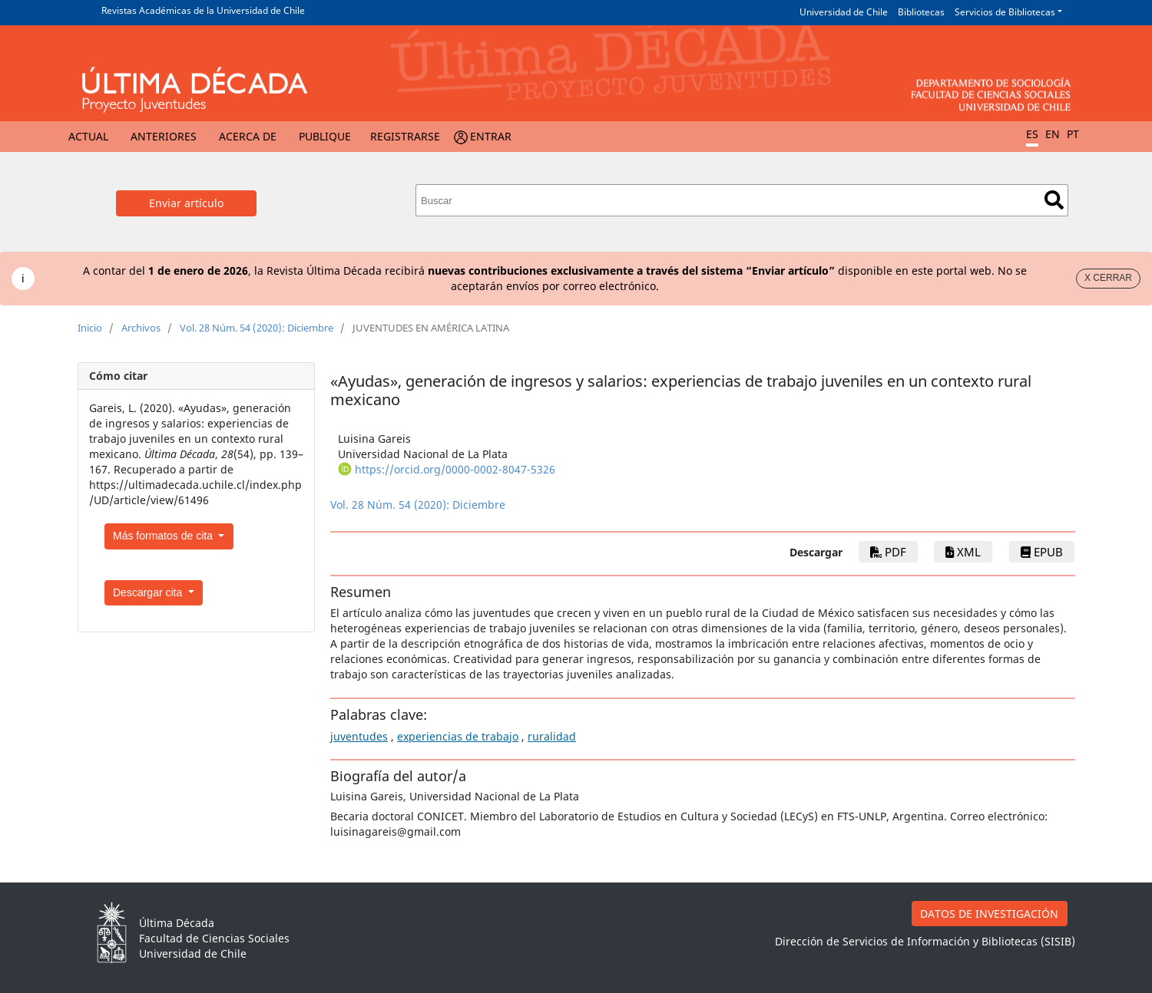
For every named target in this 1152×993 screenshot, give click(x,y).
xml (963, 551)
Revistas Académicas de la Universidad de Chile (203, 10)
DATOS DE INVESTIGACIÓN (989, 913)
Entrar (490, 136)
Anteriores (164, 136)
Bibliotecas (921, 11)
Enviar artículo (186, 203)
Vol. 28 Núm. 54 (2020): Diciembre (256, 328)
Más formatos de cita (164, 535)
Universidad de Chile (843, 11)
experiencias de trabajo (457, 736)
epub (1042, 551)
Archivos (141, 328)
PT (1073, 134)
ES (1032, 134)
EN (1052, 134)
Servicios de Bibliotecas (1005, 11)
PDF (888, 551)
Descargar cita (149, 592)
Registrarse (405, 136)
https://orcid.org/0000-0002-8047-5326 (455, 469)
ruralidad (552, 736)
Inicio (90, 328)
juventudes (359, 736)
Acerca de (247, 136)
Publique (325, 136)
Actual (88, 136)
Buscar (1054, 199)
